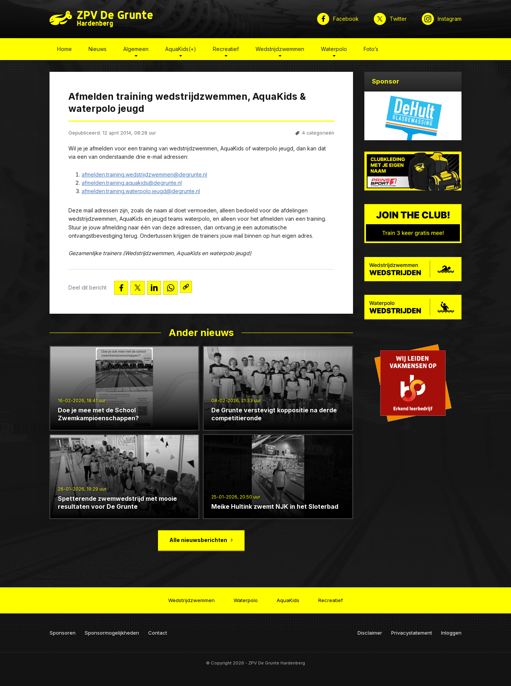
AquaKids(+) (180, 50)
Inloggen (451, 630)
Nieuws (97, 50)
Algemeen (136, 50)
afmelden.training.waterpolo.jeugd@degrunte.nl (141, 193)
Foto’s (371, 50)
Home (64, 50)
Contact (157, 630)
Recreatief (226, 50)
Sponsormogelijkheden (112, 630)
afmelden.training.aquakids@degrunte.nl (132, 184)
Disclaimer (370, 630)
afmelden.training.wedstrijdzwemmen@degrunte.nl (144, 176)
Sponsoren (63, 630)
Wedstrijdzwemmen (280, 50)
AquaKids (288, 598)
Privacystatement (411, 630)
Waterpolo (334, 50)
